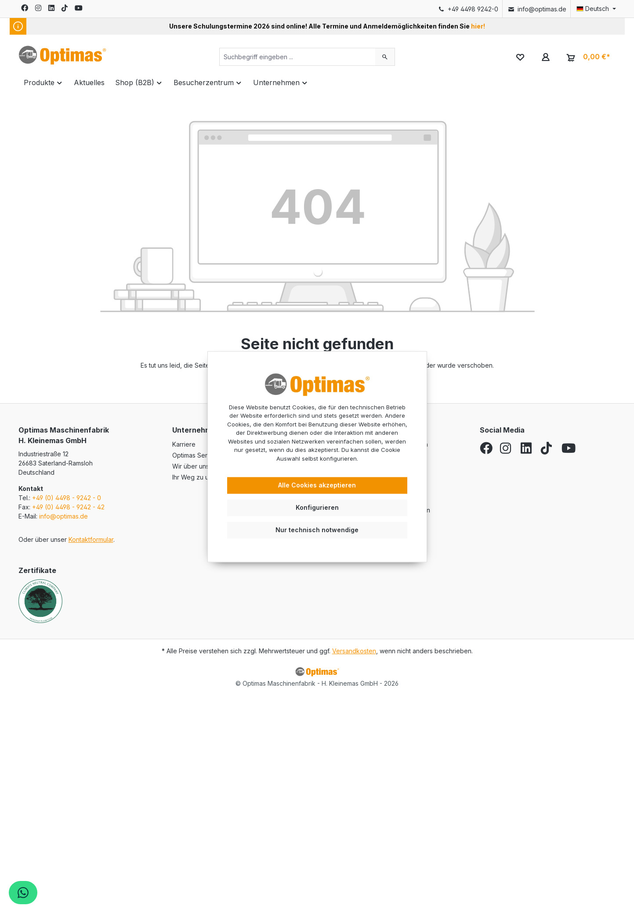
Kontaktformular (91, 539)
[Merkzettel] (520, 57)
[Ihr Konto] (545, 57)
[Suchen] (385, 57)
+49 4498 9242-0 (467, 9)
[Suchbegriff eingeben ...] (297, 57)
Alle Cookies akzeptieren (317, 485)
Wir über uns (190, 466)
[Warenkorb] (587, 57)
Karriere (184, 444)
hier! (478, 26)
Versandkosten (354, 651)
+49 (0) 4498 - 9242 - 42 (68, 507)
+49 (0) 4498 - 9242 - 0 (66, 497)
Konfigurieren (317, 507)
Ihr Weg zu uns (193, 477)
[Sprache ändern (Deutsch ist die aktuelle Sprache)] (593, 8)
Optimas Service (196, 455)
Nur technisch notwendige (317, 529)
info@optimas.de (536, 9)
